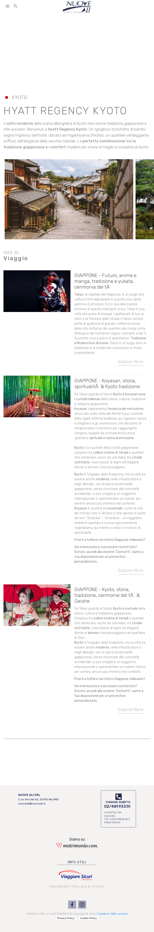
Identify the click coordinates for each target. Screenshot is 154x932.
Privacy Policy (66, 918)
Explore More (131, 362)
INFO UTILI (77, 862)
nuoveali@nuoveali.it (31, 803)
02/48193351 (117, 806)
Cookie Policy (88, 918)
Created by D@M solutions (112, 913)
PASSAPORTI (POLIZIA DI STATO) (77, 886)
